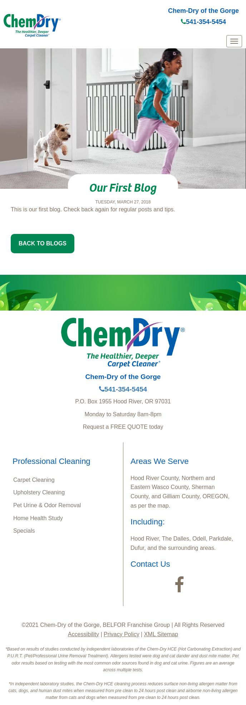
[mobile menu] (234, 41)
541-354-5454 (203, 21)
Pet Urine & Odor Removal (47, 505)
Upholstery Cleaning (39, 492)
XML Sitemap (161, 634)
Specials (24, 531)
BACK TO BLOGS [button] (43, 243)
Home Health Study (38, 518)
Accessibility (83, 634)
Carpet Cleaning (34, 480)
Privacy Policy (121, 634)
